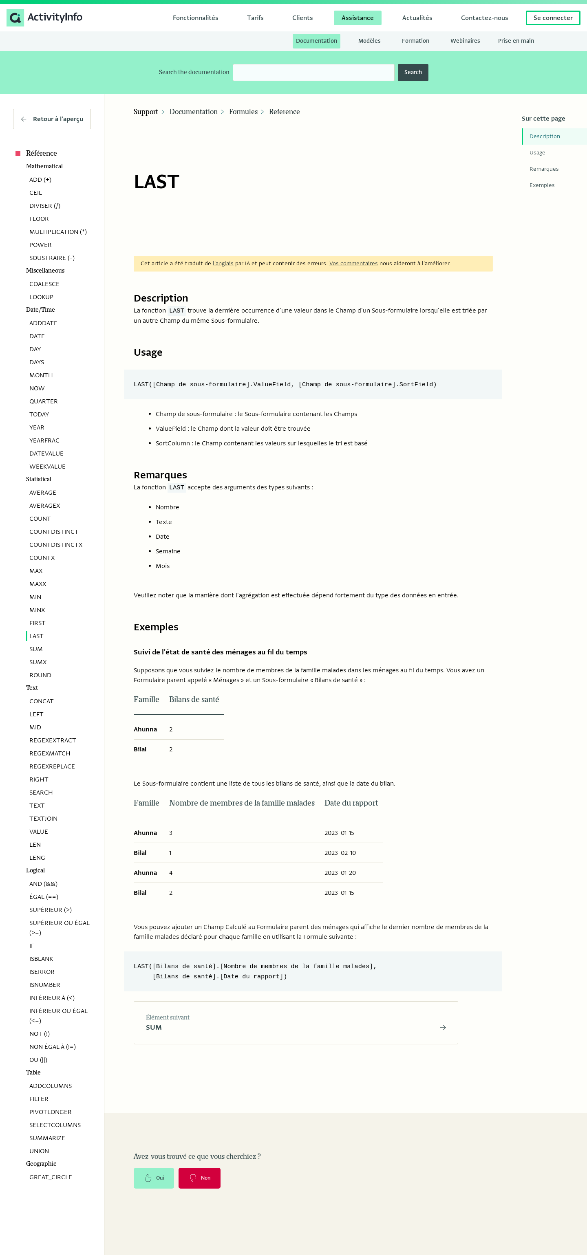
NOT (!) (39, 1034)
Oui (155, 1179)
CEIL (35, 193)
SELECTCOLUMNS (55, 1125)
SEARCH (41, 792)
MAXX (37, 584)
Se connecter (553, 18)
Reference (284, 112)
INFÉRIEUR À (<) (52, 998)
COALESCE (44, 284)
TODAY (39, 414)
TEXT (37, 805)
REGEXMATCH (50, 753)
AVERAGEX (44, 506)
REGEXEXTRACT (52, 740)
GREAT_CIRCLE (50, 1177)
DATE (37, 336)
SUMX (37, 662)
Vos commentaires (353, 259)
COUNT (40, 519)
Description (545, 136)
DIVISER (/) (44, 206)
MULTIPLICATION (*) (58, 232)
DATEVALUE (46, 453)
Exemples (542, 185)
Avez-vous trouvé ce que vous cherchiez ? (197, 1156)
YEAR (36, 427)
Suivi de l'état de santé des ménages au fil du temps (233, 649)
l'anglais (223, 259)
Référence (35, 154)
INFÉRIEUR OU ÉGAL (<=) (58, 1016)
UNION (39, 1151)
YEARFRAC (44, 440)
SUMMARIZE (47, 1138)
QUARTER (43, 401)
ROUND (40, 675)
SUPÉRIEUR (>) (50, 910)
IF (31, 946)
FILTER (39, 1099)
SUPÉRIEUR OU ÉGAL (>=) (59, 928)
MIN (35, 597)
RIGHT (39, 779)
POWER (40, 245)
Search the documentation (194, 72)
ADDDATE (43, 323)
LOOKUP (41, 297)
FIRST (37, 623)
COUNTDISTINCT (54, 532)
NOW (37, 388)
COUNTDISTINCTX (55, 545)
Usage (537, 152)
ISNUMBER (44, 985)
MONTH (41, 375)
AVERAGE (42, 493)
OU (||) (38, 1060)
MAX (35, 571)
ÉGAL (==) (43, 897)
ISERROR (42, 972)
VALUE (38, 832)
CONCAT (41, 701)
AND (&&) (43, 884)
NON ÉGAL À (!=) (52, 1047)
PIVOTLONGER (50, 1112)
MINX (37, 610)
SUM (36, 649)
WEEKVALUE (47, 466)
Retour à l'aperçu (52, 119)
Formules (243, 112)
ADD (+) (40, 180)
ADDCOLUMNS (50, 1086)
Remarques (544, 169)
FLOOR (39, 219)
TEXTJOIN (43, 819)
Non (204, 1179)
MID (35, 727)
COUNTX (42, 558)
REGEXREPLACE (52, 766)
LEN (35, 845)
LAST (36, 636)
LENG (37, 858)
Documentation (194, 112)
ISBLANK (41, 959)
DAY (35, 349)
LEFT (36, 714)
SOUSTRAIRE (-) (52, 258)
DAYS (36, 362)
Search (413, 72)
